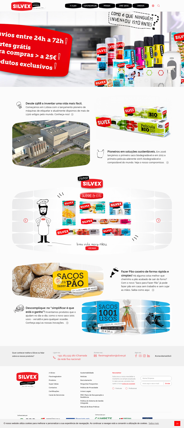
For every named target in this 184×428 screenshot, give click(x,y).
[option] (92, 49)
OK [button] (177, 423)
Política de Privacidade (89, 388)
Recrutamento (86, 380)
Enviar (167, 383)
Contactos (53, 388)
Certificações (54, 391)
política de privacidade (128, 383)
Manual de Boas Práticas (89, 407)
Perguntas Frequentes (89, 384)
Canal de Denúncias (56, 395)
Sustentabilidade (87, 373)
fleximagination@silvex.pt (112, 355)
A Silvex (52, 373)
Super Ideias (54, 384)
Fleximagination (55, 376)
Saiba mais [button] (154, 423)
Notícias (83, 376)
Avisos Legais (85, 391)
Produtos (52, 380)
